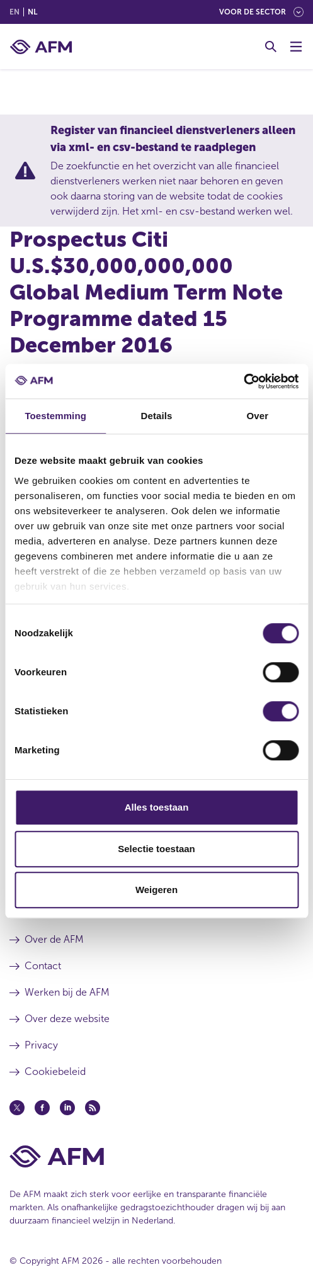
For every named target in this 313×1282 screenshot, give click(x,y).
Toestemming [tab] (55, 415)
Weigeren (156, 889)
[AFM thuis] (40, 47)
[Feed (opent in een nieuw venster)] (92, 1107)
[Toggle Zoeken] (270, 46)
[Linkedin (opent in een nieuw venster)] (67, 1107)
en (14, 12)
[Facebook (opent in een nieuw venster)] (42, 1107)
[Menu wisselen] (296, 46)
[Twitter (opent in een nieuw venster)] (17, 1107)
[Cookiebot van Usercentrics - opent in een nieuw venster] (243, 381)
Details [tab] (157, 415)
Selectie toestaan (156, 848)
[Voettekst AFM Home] (156, 1156)
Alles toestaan (157, 807)
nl (32, 12)
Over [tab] (258, 415)
